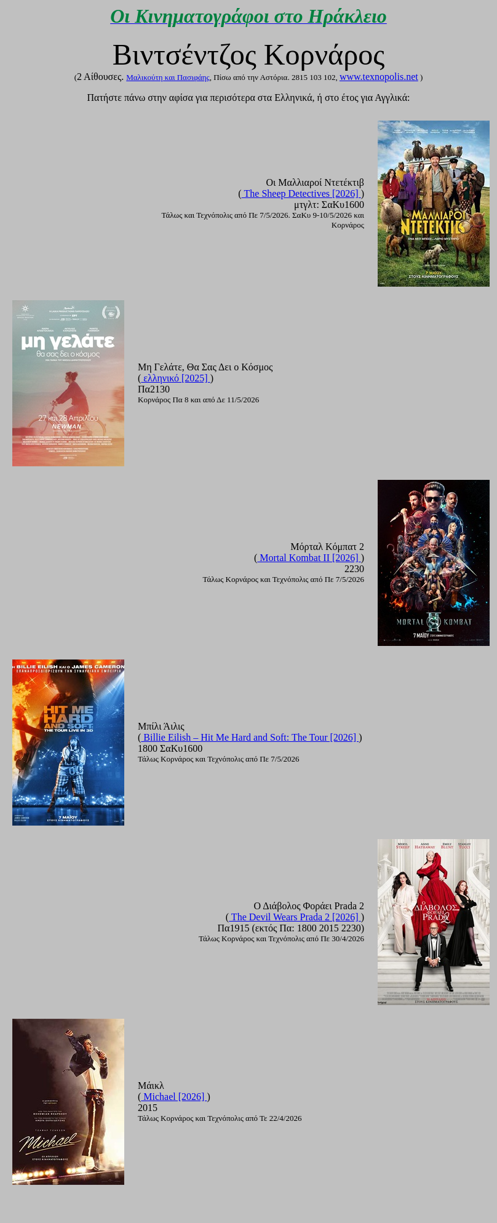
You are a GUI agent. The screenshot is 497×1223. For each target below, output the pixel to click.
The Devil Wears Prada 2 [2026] (295, 917)
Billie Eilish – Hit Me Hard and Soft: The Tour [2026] (250, 737)
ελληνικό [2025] (175, 378)
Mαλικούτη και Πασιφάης (167, 77)
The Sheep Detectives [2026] (301, 193)
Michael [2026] (174, 1096)
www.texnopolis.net (379, 76)
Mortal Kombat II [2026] (308, 557)
